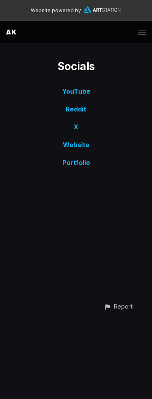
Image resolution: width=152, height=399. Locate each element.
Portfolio (76, 163)
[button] (118, 306)
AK (11, 32)
